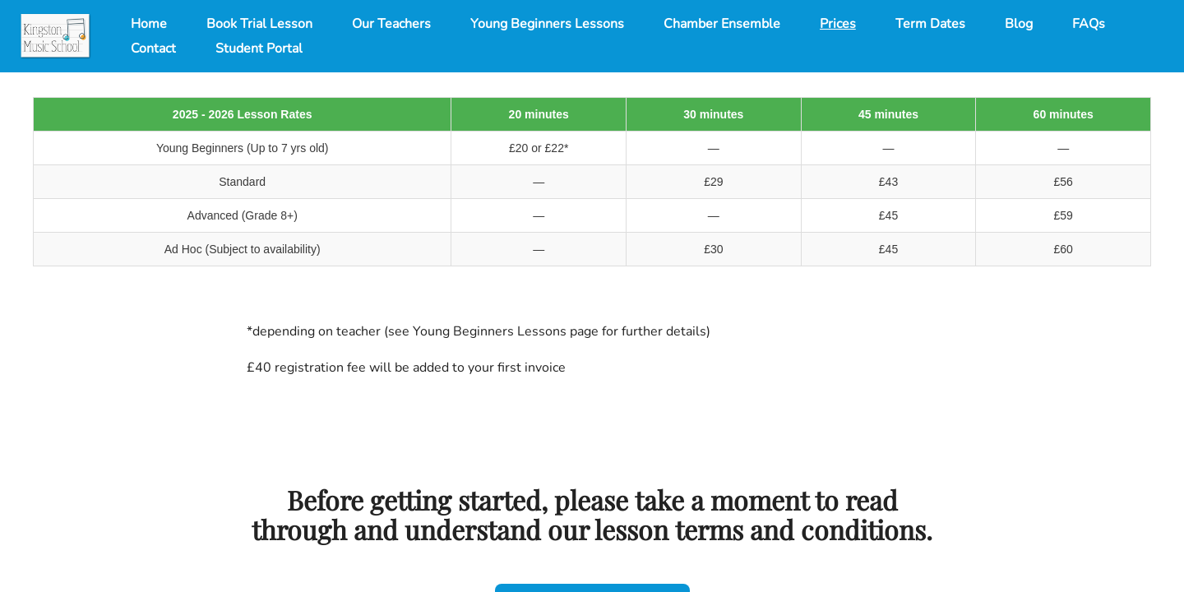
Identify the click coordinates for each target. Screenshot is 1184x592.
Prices (838, 24)
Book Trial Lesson (259, 24)
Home (149, 24)
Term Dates (930, 24)
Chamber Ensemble (722, 24)
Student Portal (259, 48)
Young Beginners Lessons (547, 24)
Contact (153, 48)
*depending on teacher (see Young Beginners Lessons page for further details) (478, 331)
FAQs (1088, 24)
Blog (1019, 24)
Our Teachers (391, 24)
